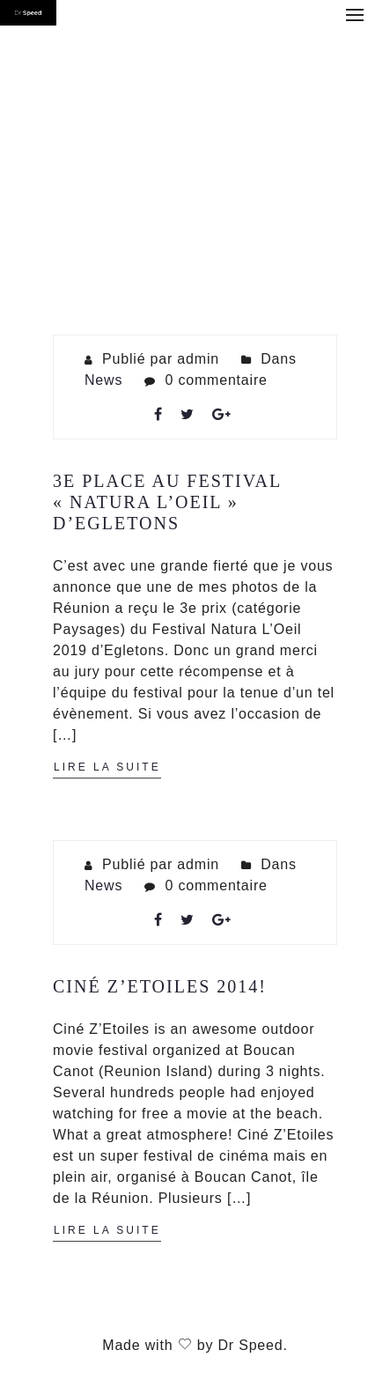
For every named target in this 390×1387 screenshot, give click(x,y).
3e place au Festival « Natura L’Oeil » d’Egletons (167, 502)
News (103, 380)
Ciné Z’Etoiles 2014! (160, 986)
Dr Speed (250, 1345)
